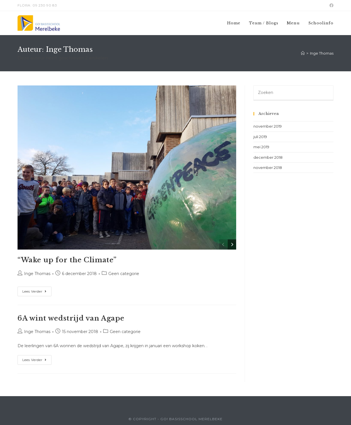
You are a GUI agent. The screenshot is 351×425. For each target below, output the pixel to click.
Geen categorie (123, 273)
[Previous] (223, 244)
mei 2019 (261, 147)
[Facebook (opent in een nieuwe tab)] (330, 5)
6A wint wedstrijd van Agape (71, 318)
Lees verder (36, 292)
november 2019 (267, 126)
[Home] (303, 53)
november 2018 (267, 167)
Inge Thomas (37, 273)
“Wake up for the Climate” (67, 260)
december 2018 (268, 157)
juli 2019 (260, 136)
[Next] (232, 244)
